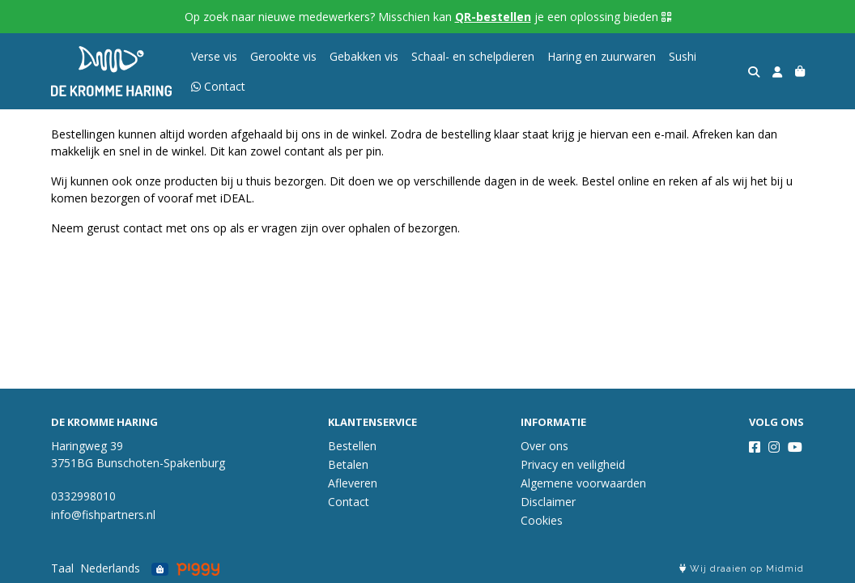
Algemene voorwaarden (583, 483)
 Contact (218, 86)
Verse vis (214, 56)
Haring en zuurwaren (601, 56)
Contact (348, 501)
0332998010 (83, 496)
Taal (62, 568)
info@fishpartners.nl (103, 514)
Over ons (544, 445)
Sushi (682, 56)
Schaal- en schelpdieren (472, 56)
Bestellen (352, 445)
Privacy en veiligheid (573, 464)
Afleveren (352, 483)
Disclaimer (548, 501)
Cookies (542, 520)
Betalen (348, 464)
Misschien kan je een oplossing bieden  (524, 16)
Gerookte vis (283, 56)
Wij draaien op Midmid (741, 569)
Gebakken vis (364, 56)
